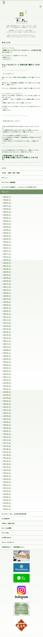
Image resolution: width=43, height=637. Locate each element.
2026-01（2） (7, 203)
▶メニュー (5, 178)
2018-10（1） (7, 413)
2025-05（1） (7, 218)
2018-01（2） (7, 437)
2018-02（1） (7, 434)
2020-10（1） (7, 347)
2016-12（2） (7, 470)
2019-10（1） (7, 380)
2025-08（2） (7, 209)
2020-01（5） (7, 371)
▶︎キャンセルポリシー (8, 542)
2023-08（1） (7, 263)
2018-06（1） (7, 422)
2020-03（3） (7, 365)
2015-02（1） (7, 503)
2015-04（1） (7, 497)
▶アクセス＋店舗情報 (8, 182)
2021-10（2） (7, 323)
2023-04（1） (7, 275)
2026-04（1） (7, 197)
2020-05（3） (7, 359)
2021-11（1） (7, 320)
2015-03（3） (7, 500)
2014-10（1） (7, 509)
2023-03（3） (7, 278)
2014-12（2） (7, 506)
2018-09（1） (7, 416)
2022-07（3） (7, 299)
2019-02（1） (7, 404)
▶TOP (4, 168)
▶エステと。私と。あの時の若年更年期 (14, 514)
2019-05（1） (7, 395)
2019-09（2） (7, 383)
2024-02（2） (7, 245)
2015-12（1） (7, 485)
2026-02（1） (7, 200)
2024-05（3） (7, 236)
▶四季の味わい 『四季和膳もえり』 (13, 547)
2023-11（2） (7, 254)
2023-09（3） (7, 260)
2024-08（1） (7, 230)
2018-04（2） (7, 428)
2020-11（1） (7, 344)
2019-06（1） (7, 392)
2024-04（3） (7, 239)
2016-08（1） (7, 476)
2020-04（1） (7, 362)
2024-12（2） (7, 224)
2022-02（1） (7, 311)
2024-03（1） (7, 242)
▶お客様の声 (6, 519)
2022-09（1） (7, 293)
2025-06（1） (7, 215)
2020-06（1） (7, 356)
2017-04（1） (7, 461)
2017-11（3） (7, 443)
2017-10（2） (7, 446)
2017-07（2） (7, 452)
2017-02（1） (7, 464)
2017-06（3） (7, 455)
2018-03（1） (7, 431)
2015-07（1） (7, 491)
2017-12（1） (7, 440)
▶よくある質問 (6, 528)
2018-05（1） (7, 425)
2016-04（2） (7, 479)
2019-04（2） (7, 398)
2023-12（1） (7, 251)
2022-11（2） (7, 287)
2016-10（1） (7, 473)
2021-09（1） (7, 326)
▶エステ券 (5, 533)
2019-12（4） (7, 374)
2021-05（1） (7, 332)
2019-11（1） (7, 377)
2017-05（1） (7, 458)
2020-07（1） (7, 353)
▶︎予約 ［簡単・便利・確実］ (11, 173)
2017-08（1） (7, 449)
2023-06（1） (7, 269)
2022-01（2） (7, 314)
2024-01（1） (7, 248)
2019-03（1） (7, 401)
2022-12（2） (7, 284)
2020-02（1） (7, 368)
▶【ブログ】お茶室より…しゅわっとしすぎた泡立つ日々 (19, 187)
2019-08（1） (7, 386)
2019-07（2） (7, 389)
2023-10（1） (7, 257)
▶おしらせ (5, 192)
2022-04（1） (7, 305)
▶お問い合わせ (6, 538)
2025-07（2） (7, 212)
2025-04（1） (7, 221)
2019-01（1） (7, 407)
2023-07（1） (7, 266)
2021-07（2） (7, 329)
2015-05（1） (7, 494)
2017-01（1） (7, 467)
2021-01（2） (7, 338)
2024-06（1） (7, 233)
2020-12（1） (7, 341)
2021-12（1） (7, 317)
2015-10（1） (7, 488)
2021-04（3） (7, 335)
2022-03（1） (7, 308)
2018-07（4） (7, 419)
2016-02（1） (7, 482)
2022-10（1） (7, 290)
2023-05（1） (7, 272)
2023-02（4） (7, 281)
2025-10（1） (7, 206)
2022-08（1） (7, 296)
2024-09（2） (7, 227)
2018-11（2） (7, 410)
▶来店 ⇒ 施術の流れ (8, 523)
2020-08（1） (7, 350)
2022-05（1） (7, 302)
